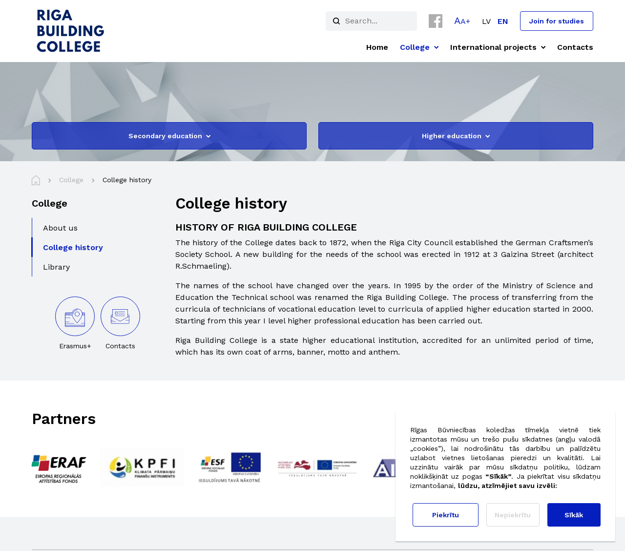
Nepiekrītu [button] (513, 515)
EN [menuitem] (503, 21)
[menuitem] (486, 21)
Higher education (456, 136)
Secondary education (169, 136)
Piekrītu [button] (445, 515)
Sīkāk (573, 515)
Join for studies (556, 21)
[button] (462, 20)
